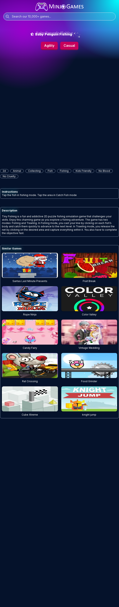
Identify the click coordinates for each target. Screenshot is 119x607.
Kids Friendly (83, 170)
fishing (64, 170)
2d (4, 170)
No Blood (104, 170)
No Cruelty (9, 176)
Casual (69, 45)
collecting (34, 170)
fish (50, 170)
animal (17, 170)
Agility (49, 45)
